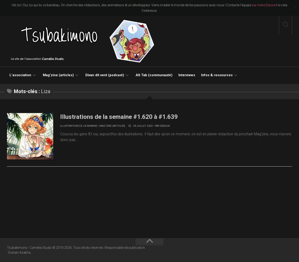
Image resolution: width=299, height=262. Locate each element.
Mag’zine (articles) (58, 75)
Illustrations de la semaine (78, 125)
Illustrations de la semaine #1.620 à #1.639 (119, 116)
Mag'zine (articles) (112, 125)
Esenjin (165, 125)
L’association (20, 75)
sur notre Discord (264, 5)
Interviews (186, 75)
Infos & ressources (217, 75)
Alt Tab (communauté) (154, 75)
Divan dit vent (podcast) (104, 75)
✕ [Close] (295, 8)
